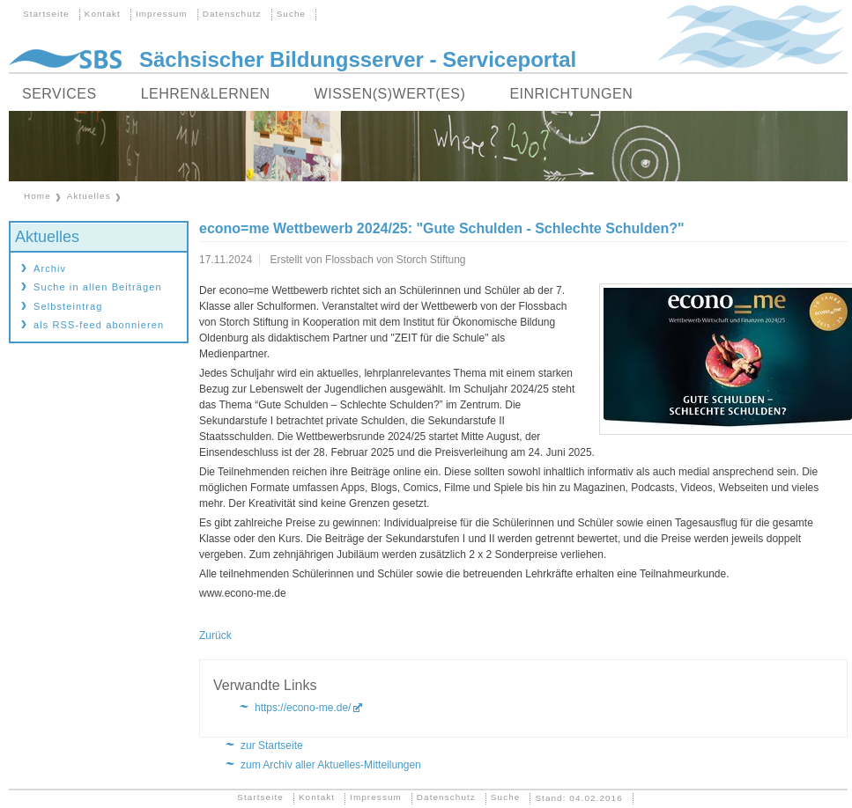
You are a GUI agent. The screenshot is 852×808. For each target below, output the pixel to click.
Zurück (215, 635)
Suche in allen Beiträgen (97, 287)
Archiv (49, 268)
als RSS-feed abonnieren (98, 325)
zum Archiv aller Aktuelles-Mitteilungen (331, 765)
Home (37, 196)
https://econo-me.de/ (303, 707)
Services (59, 93)
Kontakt (103, 13)
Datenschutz (232, 13)
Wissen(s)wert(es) (390, 93)
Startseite (46, 13)
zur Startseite (272, 745)
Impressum (162, 13)
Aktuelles (89, 196)
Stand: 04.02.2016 (578, 797)
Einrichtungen (571, 93)
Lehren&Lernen (205, 93)
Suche (292, 13)
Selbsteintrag (68, 306)
